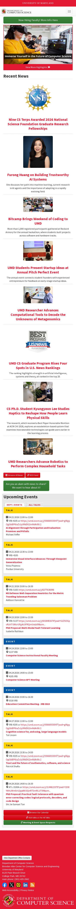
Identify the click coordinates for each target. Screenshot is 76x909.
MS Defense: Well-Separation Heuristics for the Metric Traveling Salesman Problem (35, 595)
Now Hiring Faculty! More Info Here (38, 20)
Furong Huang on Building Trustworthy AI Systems (38, 177)
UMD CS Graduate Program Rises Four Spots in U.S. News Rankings (38, 365)
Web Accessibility (10, 890)
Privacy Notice (27, 890)
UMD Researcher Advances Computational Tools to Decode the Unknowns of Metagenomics (38, 314)
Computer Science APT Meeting (23, 679)
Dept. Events (16, 504)
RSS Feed (32, 475)
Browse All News (14, 475)
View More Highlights (38, 67)
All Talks (35, 504)
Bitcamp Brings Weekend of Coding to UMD (38, 221)
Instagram (18, 884)
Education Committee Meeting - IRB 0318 (28, 703)
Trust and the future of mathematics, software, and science (38, 762)
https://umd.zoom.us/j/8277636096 (36, 589)
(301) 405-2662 (21, 879)
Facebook (4, 884)
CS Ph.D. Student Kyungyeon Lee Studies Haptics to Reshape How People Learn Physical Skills (38, 413)
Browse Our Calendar (38, 812)
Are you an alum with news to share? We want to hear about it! (26, 485)
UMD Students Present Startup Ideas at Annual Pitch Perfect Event (38, 269)
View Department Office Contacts (17, 858)
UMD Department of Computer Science (30, 11)
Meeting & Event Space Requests (38, 822)
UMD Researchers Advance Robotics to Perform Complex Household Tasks (38, 463)
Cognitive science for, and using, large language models (36, 731)
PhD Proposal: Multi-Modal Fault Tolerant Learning (33, 627)
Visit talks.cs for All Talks (38, 817)
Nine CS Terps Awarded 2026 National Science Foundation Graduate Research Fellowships (38, 124)
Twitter (11, 884)
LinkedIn (25, 884)
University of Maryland (38, 3)
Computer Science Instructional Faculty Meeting (32, 655)
